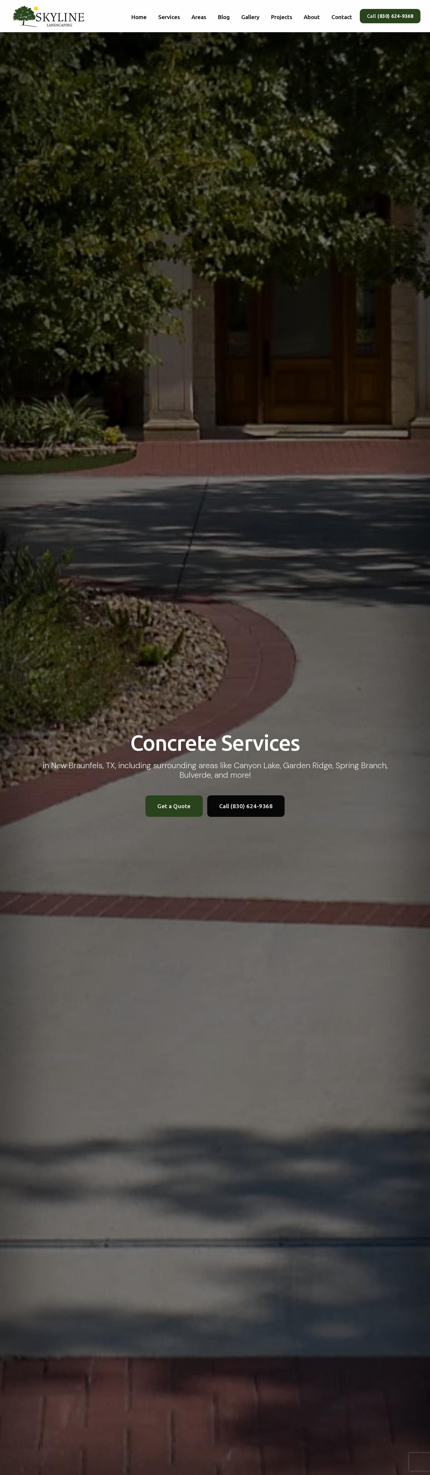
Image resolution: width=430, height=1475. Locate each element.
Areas (198, 17)
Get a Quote (174, 806)
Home (139, 17)
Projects (281, 17)
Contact (341, 17)
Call (390, 16)
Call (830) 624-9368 (246, 806)
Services (169, 17)
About (312, 17)
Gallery (250, 17)
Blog (224, 17)
